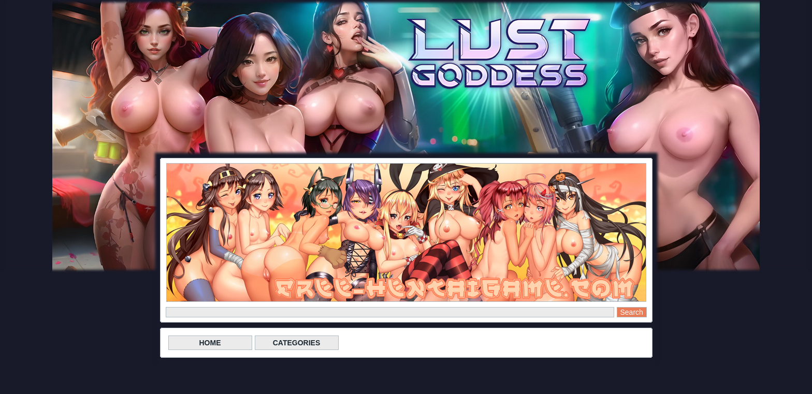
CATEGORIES (297, 343)
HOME (210, 343)
